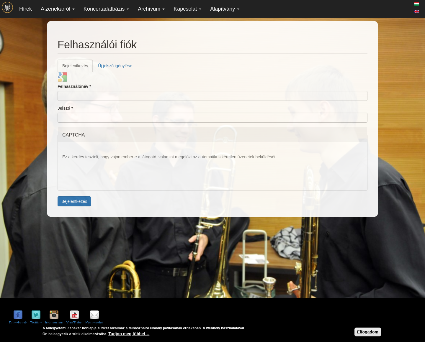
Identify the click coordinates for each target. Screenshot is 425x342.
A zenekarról (58, 9)
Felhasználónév (74, 86)
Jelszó (65, 108)
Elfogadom (367, 332)
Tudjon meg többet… (128, 334)
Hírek (25, 9)
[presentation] (107, 174)
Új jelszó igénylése (115, 65)
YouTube (74, 322)
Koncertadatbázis (106, 9)
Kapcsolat (187, 9)
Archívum (151, 9)
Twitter (36, 322)
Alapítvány (224, 9)
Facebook (18, 322)
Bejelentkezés (77, 67)
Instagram (54, 322)
